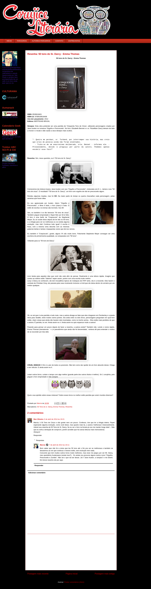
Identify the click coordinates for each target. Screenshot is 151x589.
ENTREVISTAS (74, 41)
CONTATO (59, 41)
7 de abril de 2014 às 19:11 (59, 445)
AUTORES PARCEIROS (41, 41)
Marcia (42, 445)
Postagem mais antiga (105, 574)
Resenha (69, 407)
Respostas (40, 440)
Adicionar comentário (37, 473)
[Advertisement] (71, 552)
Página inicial (72, 574)
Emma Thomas (59, 407)
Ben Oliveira (38, 419)
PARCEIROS (22, 41)
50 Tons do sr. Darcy (44, 407)
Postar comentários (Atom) (74, 582)
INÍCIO (9, 41)
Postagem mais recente (38, 574)
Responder (38, 435)
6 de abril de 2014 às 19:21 (54, 419)
